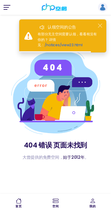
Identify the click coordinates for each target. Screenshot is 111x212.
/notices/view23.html (64, 44)
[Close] (100, 25)
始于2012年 (73, 157)
